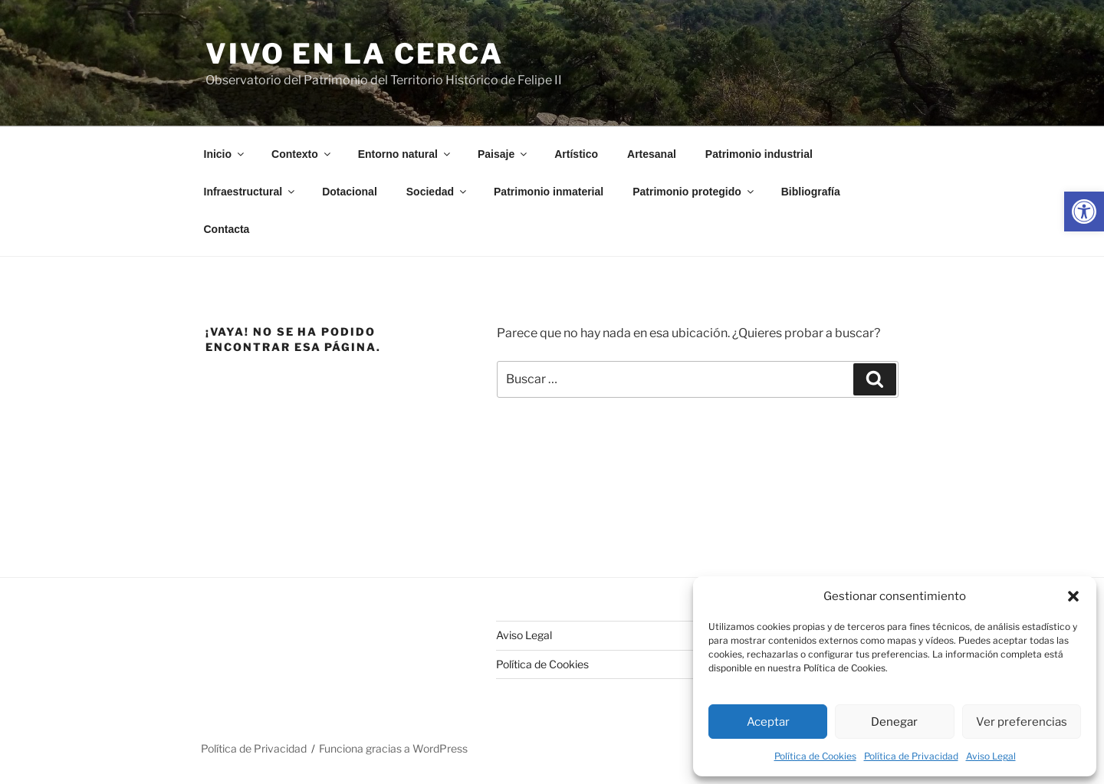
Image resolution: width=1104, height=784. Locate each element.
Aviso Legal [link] (991, 756)
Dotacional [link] (349, 191)
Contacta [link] (227, 229)
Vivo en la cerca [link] (354, 54)
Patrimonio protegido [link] (694, 191)
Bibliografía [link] (810, 191)
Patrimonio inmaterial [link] (548, 191)
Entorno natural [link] (405, 154)
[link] (1084, 211)
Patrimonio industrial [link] (759, 154)
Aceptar (768, 722)
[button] (1073, 596)
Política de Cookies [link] (815, 756)
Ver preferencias (1021, 722)
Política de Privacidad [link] (911, 756)
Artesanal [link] (651, 154)
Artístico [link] (576, 154)
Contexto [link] (302, 154)
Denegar (894, 722)
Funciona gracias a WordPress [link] (393, 748)
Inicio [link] (225, 154)
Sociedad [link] (437, 191)
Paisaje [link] (503, 154)
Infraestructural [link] (250, 191)
